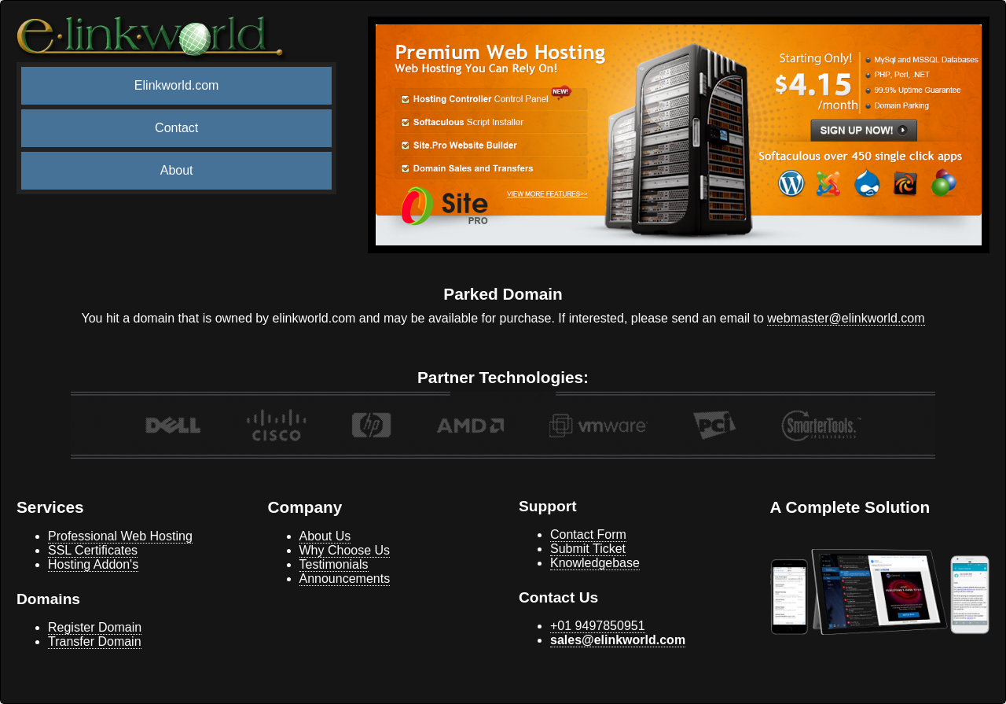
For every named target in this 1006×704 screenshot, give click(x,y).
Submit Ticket (588, 548)
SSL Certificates (93, 550)
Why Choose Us (345, 550)
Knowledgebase (595, 562)
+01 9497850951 (597, 625)
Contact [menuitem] (176, 128)
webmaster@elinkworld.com (845, 318)
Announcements (345, 578)
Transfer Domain (94, 641)
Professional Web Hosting (120, 536)
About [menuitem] (176, 170)
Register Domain (94, 627)
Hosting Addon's (93, 564)
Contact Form (588, 534)
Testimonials (334, 564)
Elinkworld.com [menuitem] (176, 85)
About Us (325, 536)
